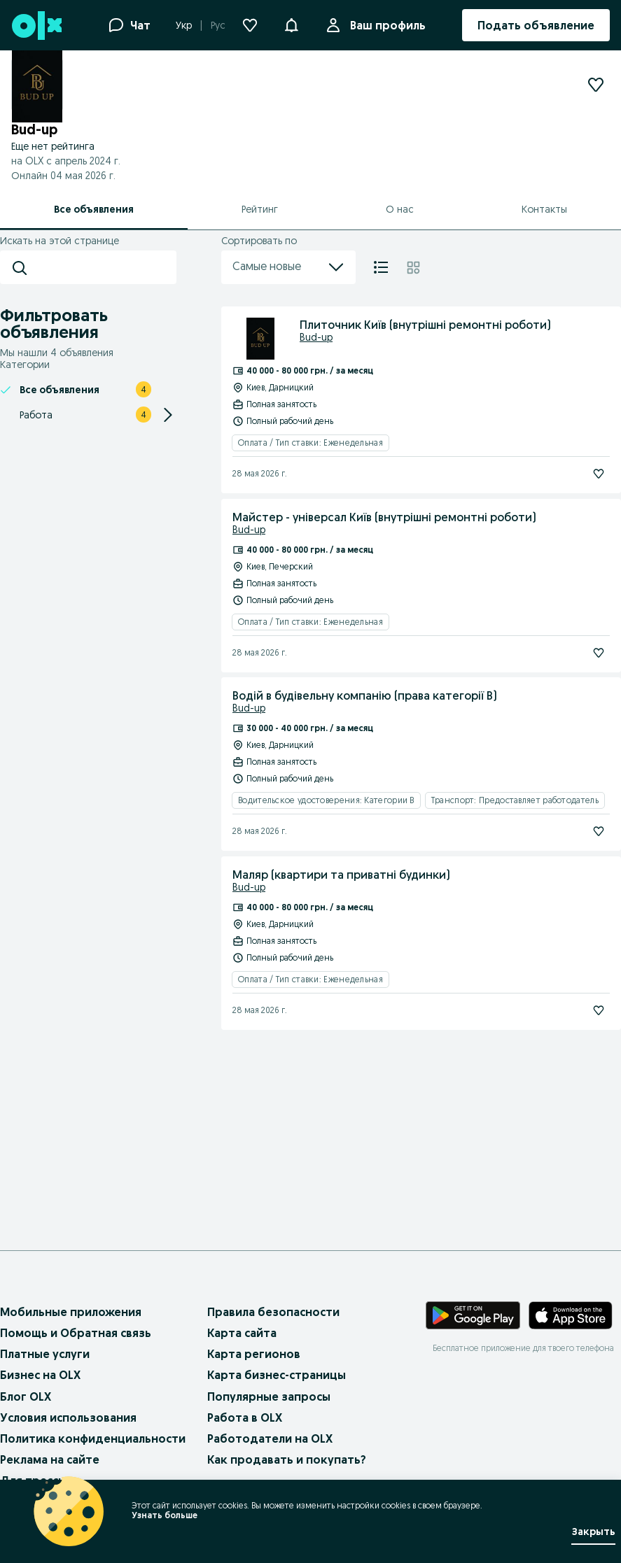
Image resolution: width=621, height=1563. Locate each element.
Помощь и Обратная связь (75, 1333)
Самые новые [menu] (288, 267)
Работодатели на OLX (270, 1438)
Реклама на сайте (49, 1459)
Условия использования (68, 1417)
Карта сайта (242, 1333)
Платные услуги (45, 1354)
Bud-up (316, 337)
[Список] (380, 267)
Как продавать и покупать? (286, 1459)
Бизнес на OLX (40, 1375)
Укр (184, 25)
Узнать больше (164, 1515)
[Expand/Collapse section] (168, 414)
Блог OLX (25, 1396)
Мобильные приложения (70, 1312)
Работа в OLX (244, 1417)
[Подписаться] (598, 473)
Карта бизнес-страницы (276, 1375)
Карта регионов (253, 1354)
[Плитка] (413, 267)
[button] (291, 24)
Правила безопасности (273, 1312)
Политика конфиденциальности (93, 1438)
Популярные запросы (268, 1396)
